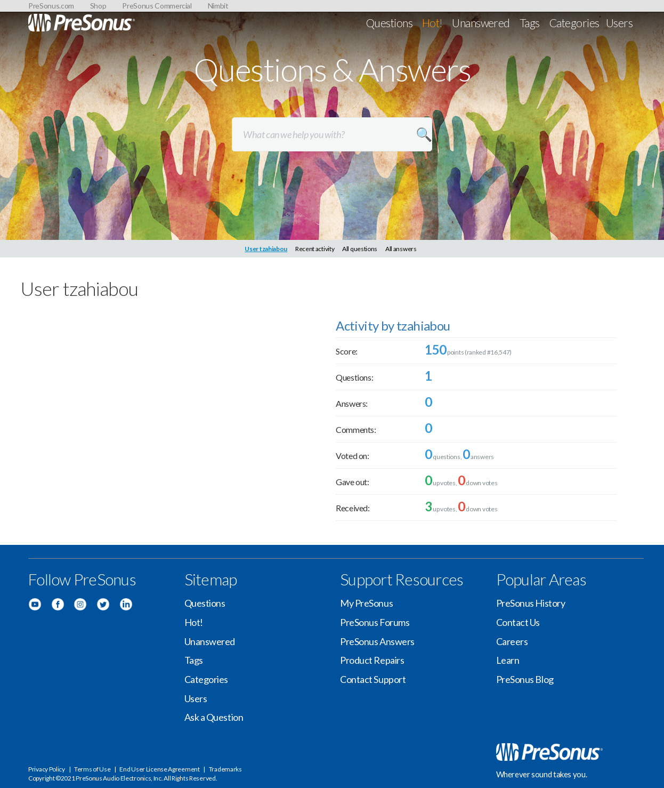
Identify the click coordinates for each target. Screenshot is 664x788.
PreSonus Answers (377, 641)
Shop (98, 5)
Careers (512, 641)
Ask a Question (214, 717)
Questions (389, 22)
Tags (530, 22)
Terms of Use (92, 769)
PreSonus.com (51, 5)
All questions (359, 249)
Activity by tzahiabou (393, 325)
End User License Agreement (159, 769)
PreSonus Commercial (156, 5)
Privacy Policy (46, 769)
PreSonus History (530, 603)
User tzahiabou (266, 249)
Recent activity (315, 249)
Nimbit (218, 5)
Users (619, 22)
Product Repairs (372, 660)
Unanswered (481, 22)
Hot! (432, 22)
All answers (401, 249)
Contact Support (373, 679)
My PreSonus (366, 603)
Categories (574, 22)
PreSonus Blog (525, 679)
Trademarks (225, 769)
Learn (508, 660)
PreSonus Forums (374, 622)
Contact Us (518, 622)
